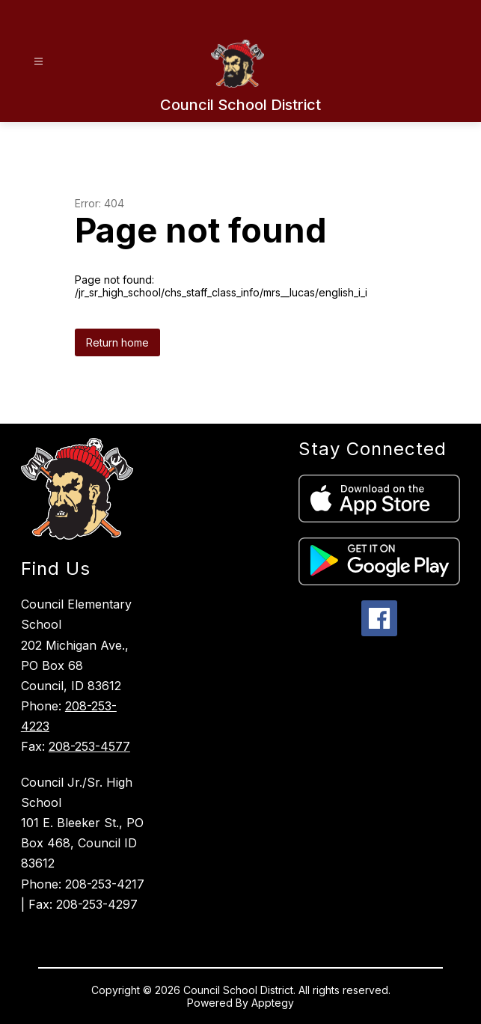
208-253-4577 (89, 746)
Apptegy (272, 1002)
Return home (117, 342)
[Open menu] (38, 61)
